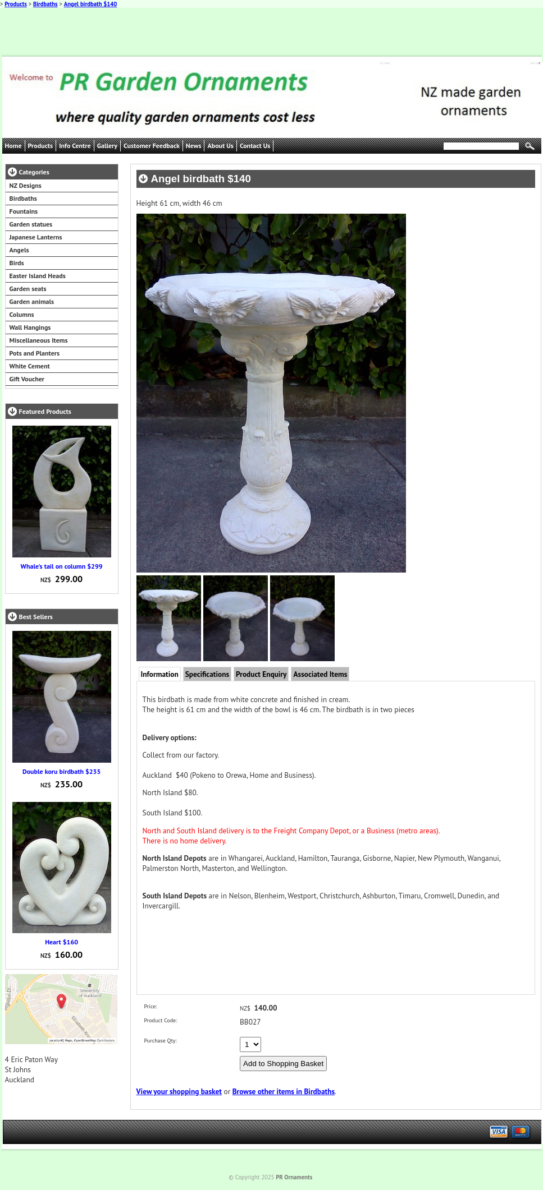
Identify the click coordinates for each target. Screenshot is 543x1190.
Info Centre (75, 145)
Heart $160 (61, 942)
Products (15, 4)
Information (160, 674)
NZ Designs (26, 185)
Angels (19, 250)
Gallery (107, 145)
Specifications (207, 674)
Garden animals (32, 301)
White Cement (30, 366)
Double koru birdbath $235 (61, 771)
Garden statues (31, 224)
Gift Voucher (27, 379)
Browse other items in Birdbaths (283, 1091)
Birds (17, 263)
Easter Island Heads (38, 275)
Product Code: (160, 1020)
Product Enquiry (261, 674)
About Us (220, 145)
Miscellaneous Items (39, 340)
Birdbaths (45, 4)
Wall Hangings (30, 327)
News (194, 145)
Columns (22, 314)
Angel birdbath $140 (90, 4)
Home (13, 145)
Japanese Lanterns (36, 237)
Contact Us (255, 145)
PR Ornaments (294, 1177)
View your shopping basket (179, 1091)
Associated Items (320, 674)
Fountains (24, 211)
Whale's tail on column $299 (62, 566)
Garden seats (28, 288)
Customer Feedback (152, 145)
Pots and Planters (35, 353)
